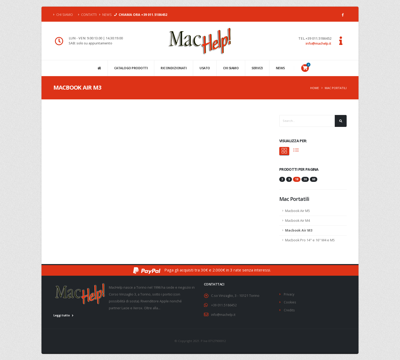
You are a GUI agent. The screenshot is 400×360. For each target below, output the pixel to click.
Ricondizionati (174, 68)
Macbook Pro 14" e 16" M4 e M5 (310, 240)
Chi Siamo (63, 14)
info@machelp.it (318, 43)
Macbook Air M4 (297, 220)
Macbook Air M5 (297, 211)
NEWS (280, 68)
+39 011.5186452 (224, 305)
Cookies (290, 301)
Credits (289, 309)
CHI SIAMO (231, 68)
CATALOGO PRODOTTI (131, 68)
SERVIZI (257, 68)
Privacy (289, 294)
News (105, 14)
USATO (204, 68)
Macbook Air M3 (298, 230)
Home (314, 88)
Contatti (87, 14)
